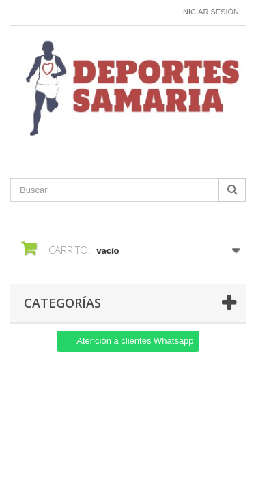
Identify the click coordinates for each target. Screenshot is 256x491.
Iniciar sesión (210, 12)
